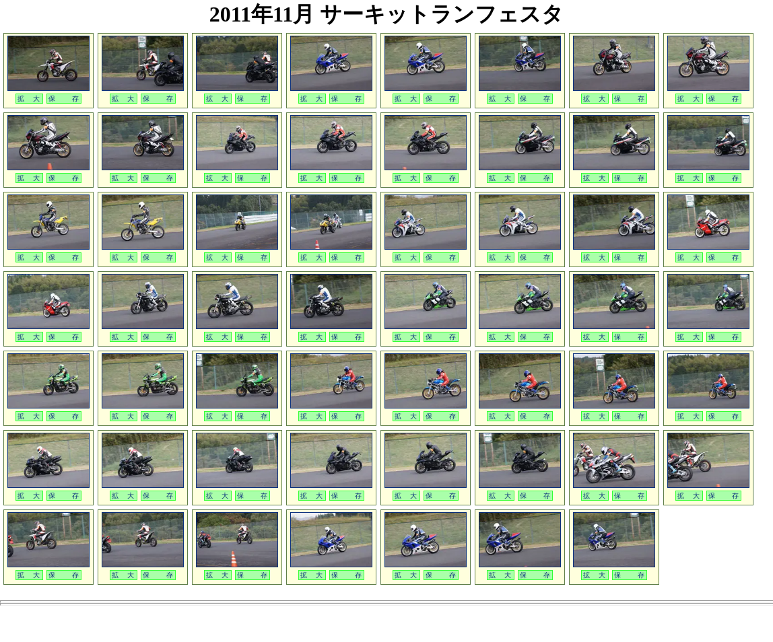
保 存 (63, 98)
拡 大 (29, 98)
